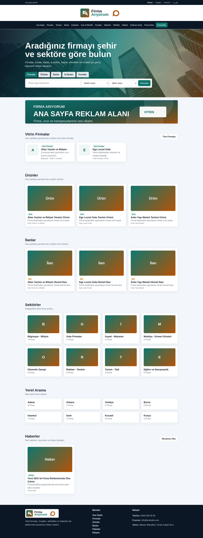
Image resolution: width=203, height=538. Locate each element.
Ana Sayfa (40, 25)
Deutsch (167, 2)
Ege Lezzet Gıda (102, 149)
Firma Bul (144, 83)
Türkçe (150, 2)
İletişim (125, 25)
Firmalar (50, 25)
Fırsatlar (98, 25)
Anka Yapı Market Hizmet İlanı (147, 282)
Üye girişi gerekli (31, 2)
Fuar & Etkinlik (87, 25)
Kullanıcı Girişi (136, 25)
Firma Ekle (161, 25)
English (158, 2)
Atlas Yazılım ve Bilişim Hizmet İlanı (47, 282)
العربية (175, 2)
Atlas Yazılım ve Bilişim (54, 149)
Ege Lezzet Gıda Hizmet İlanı (95, 282)
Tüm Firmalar (169, 137)
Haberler (107, 25)
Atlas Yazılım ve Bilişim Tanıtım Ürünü (49, 217)
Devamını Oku (169, 439)
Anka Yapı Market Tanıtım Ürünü (148, 217)
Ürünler (59, 25)
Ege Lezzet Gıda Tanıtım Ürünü (96, 217)
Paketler (116, 25)
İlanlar (66, 25)
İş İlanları (75, 25)
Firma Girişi (149, 25)
